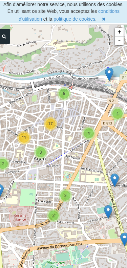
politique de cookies (74, 19)
